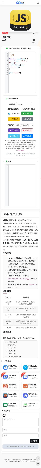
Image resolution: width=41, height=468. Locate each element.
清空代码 (27, 130)
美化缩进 (12, 104)
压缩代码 (14, 119)
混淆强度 (11, 125)
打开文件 (14, 136)
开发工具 (5, 33)
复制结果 (27, 119)
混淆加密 (14, 130)
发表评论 (34, 441)
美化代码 (27, 113)
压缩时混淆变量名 (28, 109)
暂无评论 (7, 411)
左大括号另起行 (12, 109)
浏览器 (12, 240)
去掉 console (13, 114)
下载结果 (27, 136)
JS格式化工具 (8, 220)
